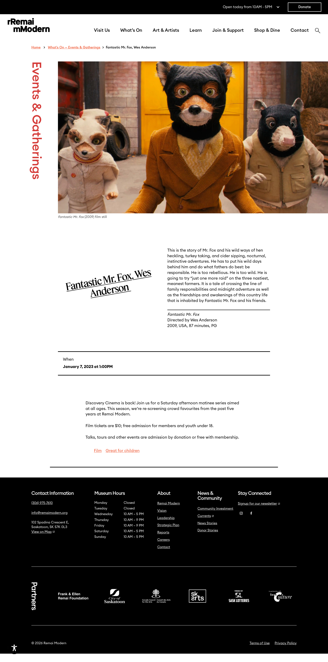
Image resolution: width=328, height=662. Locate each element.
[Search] (317, 35)
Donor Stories (207, 538)
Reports (163, 540)
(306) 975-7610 (42, 511)
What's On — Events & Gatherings (74, 55)
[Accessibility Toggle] (34, 648)
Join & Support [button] (228, 34)
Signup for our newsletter (259, 512)
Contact (300, 34)
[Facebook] (251, 521)
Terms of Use (260, 651)
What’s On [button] (131, 34)
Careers (163, 548)
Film (98, 459)
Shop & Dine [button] (267, 34)
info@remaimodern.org (49, 521)
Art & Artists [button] (166, 34)
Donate (304, 7)
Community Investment (215, 517)
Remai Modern (168, 511)
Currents (205, 524)
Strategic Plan (168, 533)
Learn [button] (196, 34)
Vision (162, 519)
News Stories (207, 531)
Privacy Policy (286, 651)
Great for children (123, 459)
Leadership (166, 526)
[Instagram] (241, 521)
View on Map (43, 540)
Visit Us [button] (102, 34)
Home (36, 55)
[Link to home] (29, 30)
